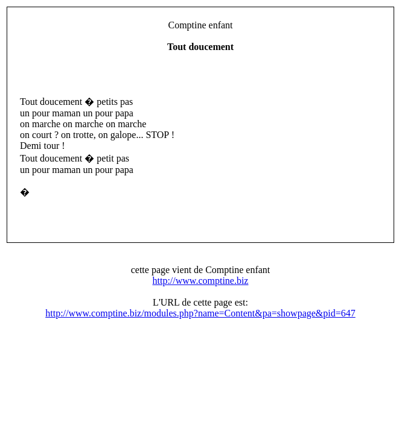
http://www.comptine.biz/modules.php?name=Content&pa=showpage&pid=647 (200, 313)
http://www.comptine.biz (201, 280)
